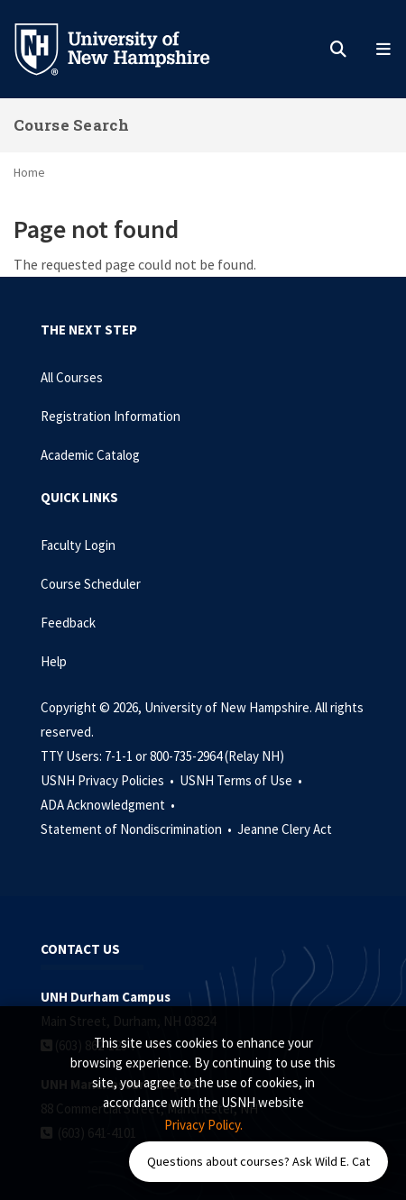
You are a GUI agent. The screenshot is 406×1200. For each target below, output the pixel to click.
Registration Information (110, 416)
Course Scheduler (91, 583)
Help (54, 661)
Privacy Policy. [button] (203, 1124)
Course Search (71, 125)
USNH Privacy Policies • (109, 780)
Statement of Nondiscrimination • (138, 829)
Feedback (68, 622)
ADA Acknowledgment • (109, 804)
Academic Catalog (90, 454)
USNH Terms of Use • (242, 780)
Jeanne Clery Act (284, 829)
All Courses (72, 377)
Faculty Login (78, 545)
